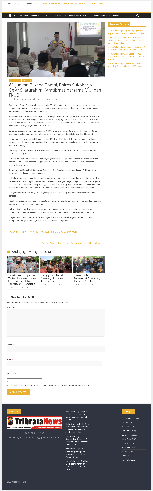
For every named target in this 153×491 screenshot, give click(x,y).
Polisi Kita (126, 447)
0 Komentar (52, 99)
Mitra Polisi (27, 80)
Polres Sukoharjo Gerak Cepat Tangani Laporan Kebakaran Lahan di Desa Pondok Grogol (126, 57)
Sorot (124, 455)
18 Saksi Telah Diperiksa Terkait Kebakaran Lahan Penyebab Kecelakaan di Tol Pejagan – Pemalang (22, 279)
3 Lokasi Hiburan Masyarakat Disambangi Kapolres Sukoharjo (87, 278)
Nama (10, 344)
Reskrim (125, 451)
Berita (34, 15)
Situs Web (11, 373)
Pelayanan (59, 15)
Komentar (12, 307)
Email (10, 359)
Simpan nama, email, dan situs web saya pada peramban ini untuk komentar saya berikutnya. (48, 385)
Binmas (125, 422)
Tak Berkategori (128, 460)
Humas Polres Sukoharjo (36, 99)
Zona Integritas (100, 15)
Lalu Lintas (126, 430)
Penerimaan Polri (77, 15)
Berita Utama (21, 15)
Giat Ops (125, 426)
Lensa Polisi (119, 15)
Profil (45, 15)
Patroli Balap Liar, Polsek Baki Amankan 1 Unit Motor (73, 243)
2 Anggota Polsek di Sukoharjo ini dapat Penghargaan (52, 278)
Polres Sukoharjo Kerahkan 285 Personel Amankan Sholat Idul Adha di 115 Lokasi (68, 3)
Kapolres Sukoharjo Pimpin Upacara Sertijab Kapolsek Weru (42, 231)
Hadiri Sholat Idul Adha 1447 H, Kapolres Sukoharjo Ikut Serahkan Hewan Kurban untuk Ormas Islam (125, 40)
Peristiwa (125, 443)
